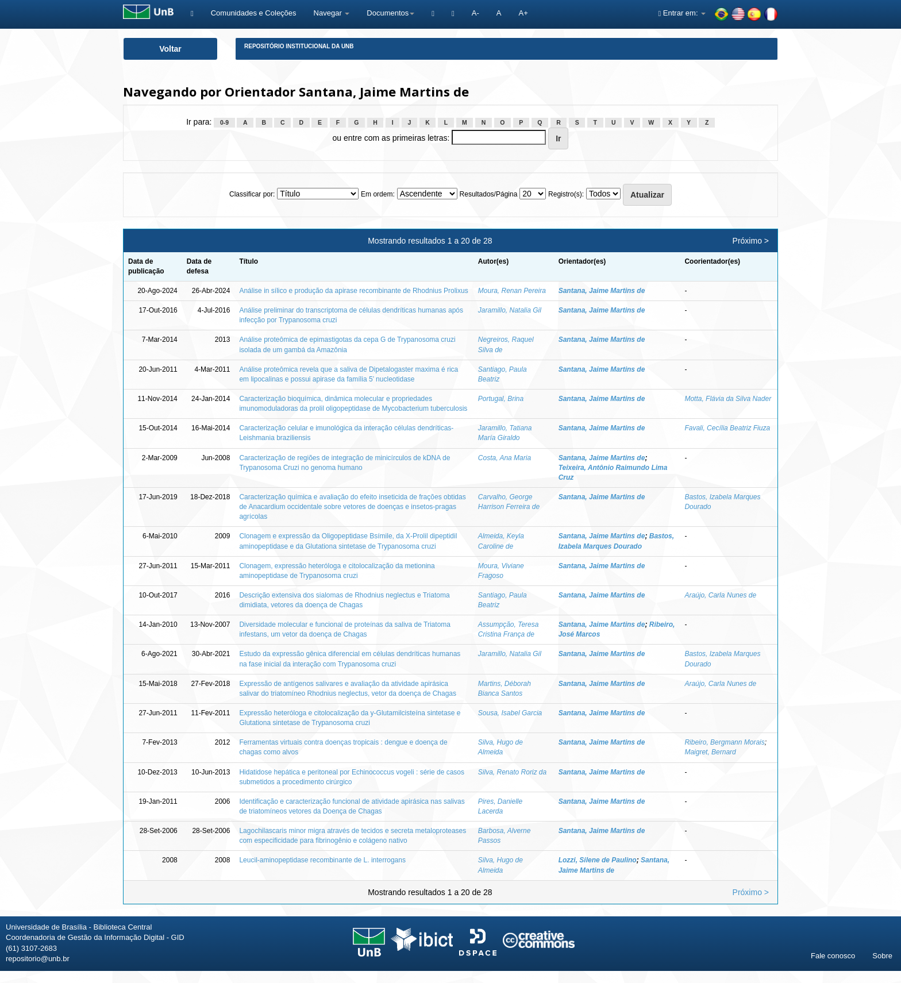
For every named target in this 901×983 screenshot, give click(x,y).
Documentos (390, 13)
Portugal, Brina (500, 399)
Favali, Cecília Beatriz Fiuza (727, 428)
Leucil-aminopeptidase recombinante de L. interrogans (322, 860)
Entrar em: (682, 13)
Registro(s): (566, 194)
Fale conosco (833, 955)
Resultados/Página (489, 194)
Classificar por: (252, 194)
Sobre (882, 955)
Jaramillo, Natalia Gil (509, 310)
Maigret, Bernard (710, 752)
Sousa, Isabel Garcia (510, 713)
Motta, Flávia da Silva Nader (727, 399)
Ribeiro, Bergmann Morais (724, 742)
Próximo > (751, 240)
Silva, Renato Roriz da (512, 772)
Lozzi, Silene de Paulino (598, 860)
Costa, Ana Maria (504, 458)
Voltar (170, 48)
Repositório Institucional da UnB (299, 46)
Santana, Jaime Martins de (602, 291)
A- (475, 13)
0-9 (224, 122)
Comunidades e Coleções (254, 13)
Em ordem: (378, 194)
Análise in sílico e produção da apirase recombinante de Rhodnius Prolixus (353, 291)
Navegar (332, 13)
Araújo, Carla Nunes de (720, 595)
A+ (522, 13)
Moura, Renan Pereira (512, 291)
